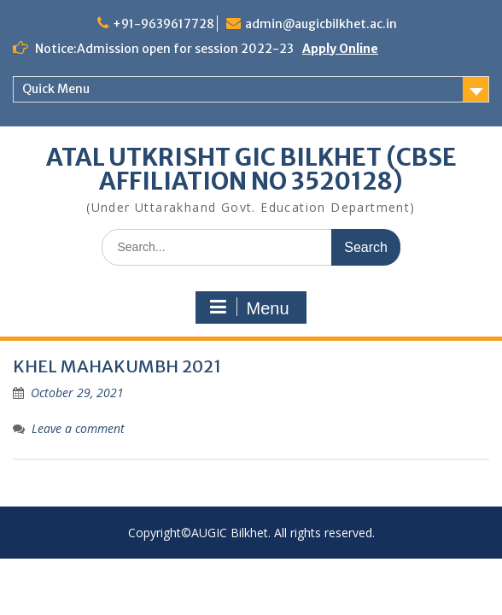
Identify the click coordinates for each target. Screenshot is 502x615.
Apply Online (340, 48)
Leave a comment (78, 428)
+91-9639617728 (163, 24)
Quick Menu (56, 89)
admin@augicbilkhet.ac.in (321, 24)
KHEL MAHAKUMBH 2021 (117, 366)
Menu (248, 307)
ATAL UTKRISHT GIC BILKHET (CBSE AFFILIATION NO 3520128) (251, 169)
